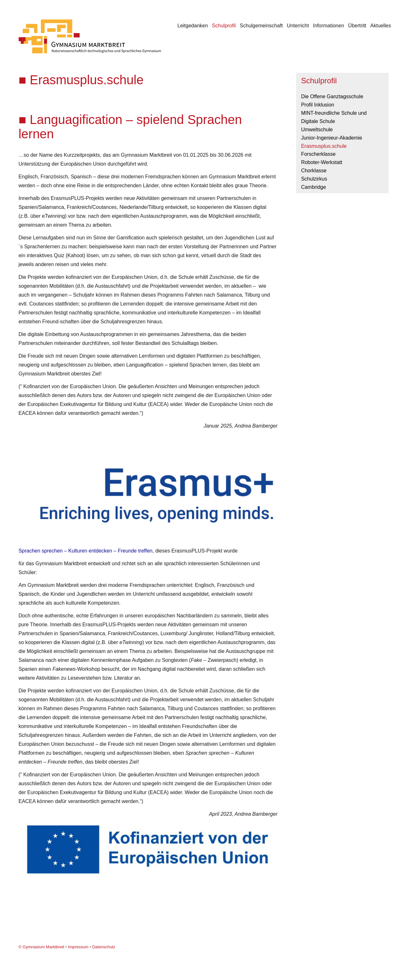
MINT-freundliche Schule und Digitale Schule (334, 117)
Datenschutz (103, 946)
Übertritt (357, 25)
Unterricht (298, 25)
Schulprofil (224, 25)
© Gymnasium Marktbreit (41, 946)
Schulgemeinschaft (261, 25)
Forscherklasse (318, 154)
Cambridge (313, 187)
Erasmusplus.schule (324, 146)
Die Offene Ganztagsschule (332, 96)
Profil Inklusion (317, 104)
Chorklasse (314, 170)
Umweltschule (317, 129)
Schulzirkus (314, 179)
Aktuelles (380, 25)
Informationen (328, 25)
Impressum (78, 946)
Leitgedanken (192, 25)
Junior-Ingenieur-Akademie (331, 138)
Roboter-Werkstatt (321, 162)
